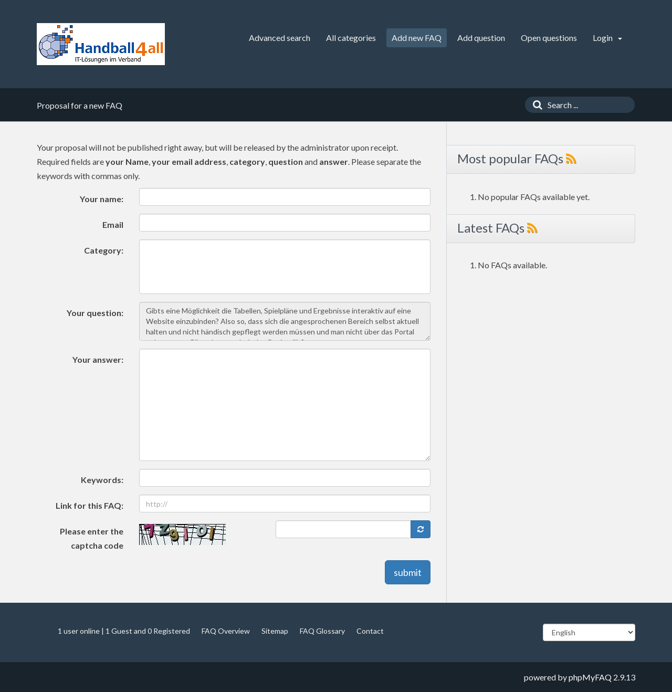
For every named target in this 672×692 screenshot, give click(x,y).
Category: (103, 250)
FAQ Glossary (322, 630)
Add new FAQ (417, 38)
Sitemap (274, 630)
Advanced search (279, 38)
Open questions (549, 38)
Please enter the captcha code (91, 538)
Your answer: (97, 359)
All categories (351, 38)
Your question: (95, 313)
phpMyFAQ (590, 677)
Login (607, 38)
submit (408, 572)
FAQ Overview (226, 630)
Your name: (101, 199)
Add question (481, 38)
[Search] (535, 105)
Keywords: (102, 480)
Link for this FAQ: (89, 505)
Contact (370, 630)
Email (112, 224)
